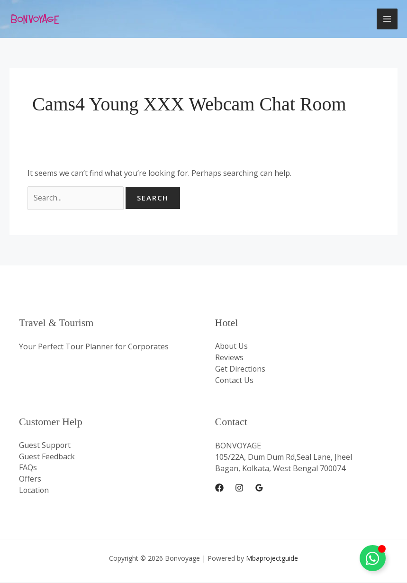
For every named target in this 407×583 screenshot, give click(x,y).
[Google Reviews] (259, 488)
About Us (231, 347)
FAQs (28, 469)
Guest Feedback (47, 457)
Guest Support (45, 446)
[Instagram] (239, 488)
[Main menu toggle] (387, 19)
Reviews (229, 358)
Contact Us (234, 381)
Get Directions (240, 369)
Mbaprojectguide (272, 559)
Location (34, 491)
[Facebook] (219, 488)
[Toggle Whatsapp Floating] (373, 558)
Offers (30, 480)
